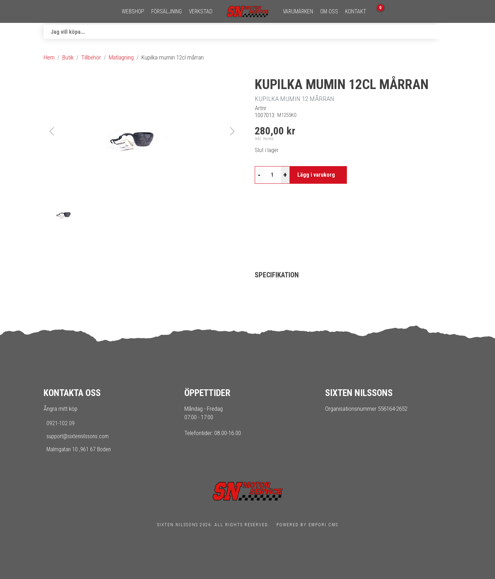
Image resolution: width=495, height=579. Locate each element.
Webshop (133, 11)
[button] (142, 131)
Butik (68, 57)
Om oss (329, 11)
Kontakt (355, 11)
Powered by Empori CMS (307, 524)
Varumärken (298, 11)
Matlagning (121, 57)
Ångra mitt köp (60, 408)
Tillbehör (91, 57)
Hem (49, 57)
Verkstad (200, 11)
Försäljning (166, 11)
